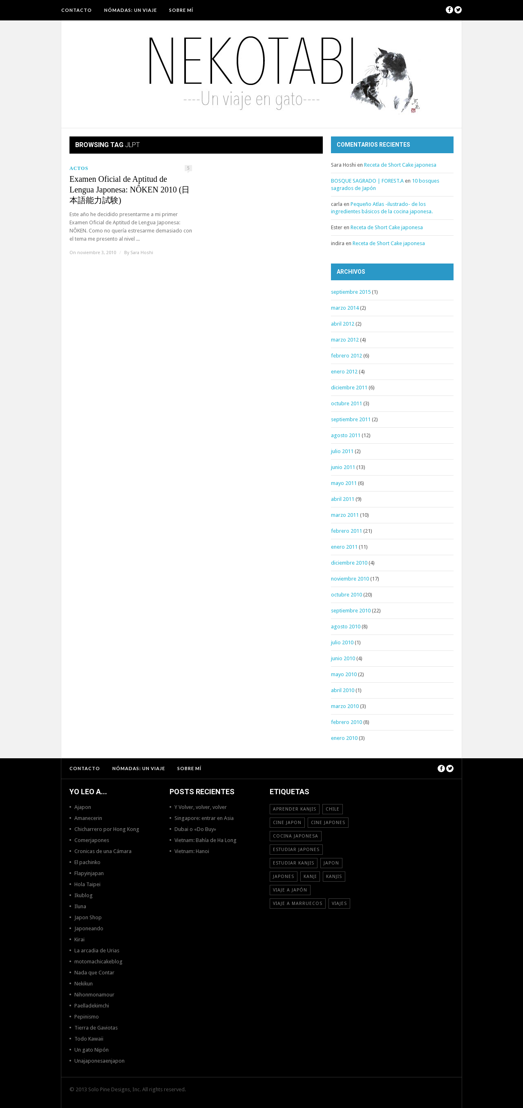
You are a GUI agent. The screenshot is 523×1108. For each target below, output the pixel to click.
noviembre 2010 (350, 579)
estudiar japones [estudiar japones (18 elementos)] (296, 849)
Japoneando (88, 928)
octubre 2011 (346, 403)
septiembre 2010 (351, 611)
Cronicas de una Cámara (103, 851)
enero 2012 (344, 372)
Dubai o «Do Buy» (195, 829)
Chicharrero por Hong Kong (106, 829)
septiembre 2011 (351, 419)
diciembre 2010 (349, 563)
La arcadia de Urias (96, 950)
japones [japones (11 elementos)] (283, 876)
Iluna (80, 906)
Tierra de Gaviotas (96, 1028)
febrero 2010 (346, 722)
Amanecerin (88, 818)
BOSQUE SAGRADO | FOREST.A (367, 181)
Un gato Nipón (91, 1050)
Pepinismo (86, 1017)
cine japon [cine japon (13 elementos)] (287, 822)
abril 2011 (342, 499)
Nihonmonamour (94, 995)
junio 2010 (343, 658)
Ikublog (83, 895)
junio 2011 (343, 467)
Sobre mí (181, 10)
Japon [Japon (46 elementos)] (331, 863)
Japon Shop (88, 917)
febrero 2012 (346, 356)
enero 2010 (344, 738)
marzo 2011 (345, 515)
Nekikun (83, 984)
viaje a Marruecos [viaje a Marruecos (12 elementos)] (297, 903)
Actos (78, 168)
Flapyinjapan (89, 873)
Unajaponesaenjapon (99, 1061)
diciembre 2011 (349, 387)
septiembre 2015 (351, 292)
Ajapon (82, 807)
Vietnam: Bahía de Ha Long (205, 840)
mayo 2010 (344, 674)
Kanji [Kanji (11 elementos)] (310, 876)
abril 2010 (342, 690)
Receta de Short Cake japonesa (400, 165)
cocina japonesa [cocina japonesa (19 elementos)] (295, 836)
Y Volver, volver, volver (200, 807)
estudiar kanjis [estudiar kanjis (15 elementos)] (293, 863)
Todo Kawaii (88, 1039)
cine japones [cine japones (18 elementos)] (328, 822)
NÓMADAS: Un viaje (130, 10)
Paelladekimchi (91, 1006)
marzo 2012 (345, 340)
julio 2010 (342, 642)
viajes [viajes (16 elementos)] (339, 903)
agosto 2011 (345, 435)
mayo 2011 (344, 483)
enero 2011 (344, 547)
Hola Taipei (87, 884)
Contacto (76, 10)
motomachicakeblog (98, 961)
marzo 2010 (345, 706)
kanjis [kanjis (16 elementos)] (334, 876)
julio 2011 (342, 451)
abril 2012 (342, 324)
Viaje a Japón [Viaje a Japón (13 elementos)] (290, 890)
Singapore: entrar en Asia (204, 818)
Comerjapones (91, 840)
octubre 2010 (346, 595)
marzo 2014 (345, 308)
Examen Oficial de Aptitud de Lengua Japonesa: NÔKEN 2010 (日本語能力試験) (129, 189)
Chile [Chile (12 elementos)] (333, 809)
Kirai (79, 939)
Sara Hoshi (141, 252)
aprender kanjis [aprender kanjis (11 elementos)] (294, 809)
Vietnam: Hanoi (191, 851)
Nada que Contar (94, 973)
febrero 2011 (346, 531)
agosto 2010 (345, 626)
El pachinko (87, 862)
